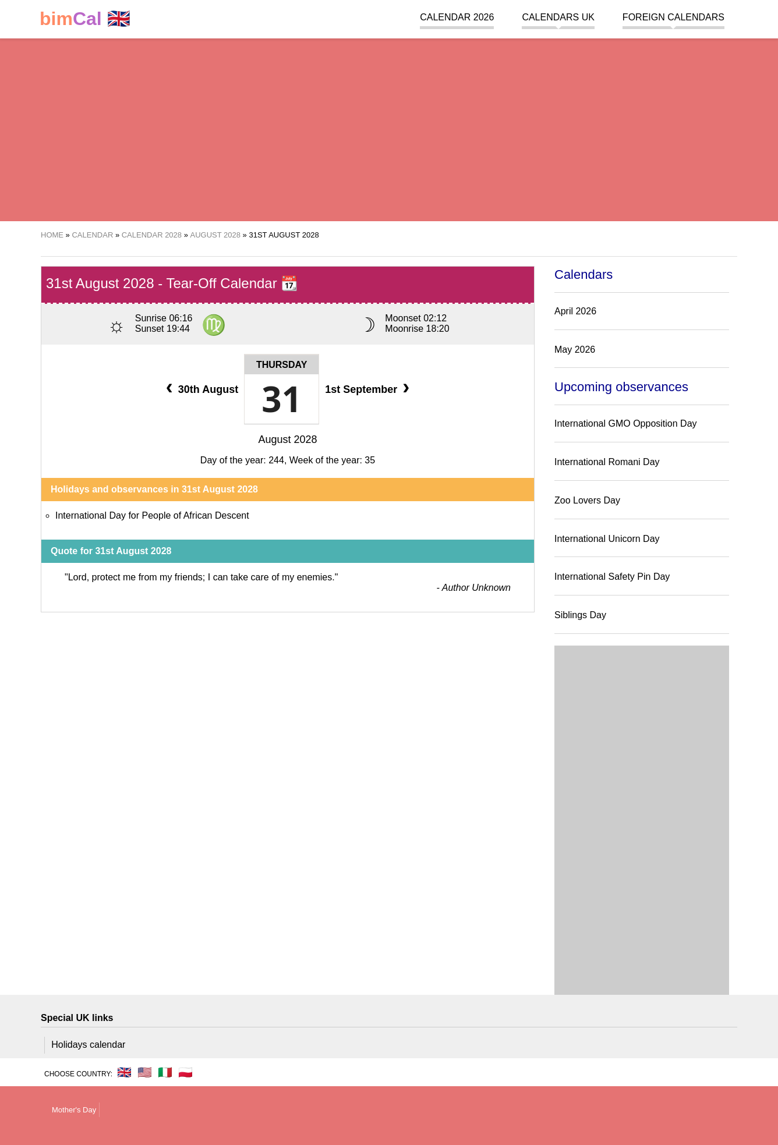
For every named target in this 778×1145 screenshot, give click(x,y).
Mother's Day (74, 1109)
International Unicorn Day (607, 539)
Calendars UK (558, 17)
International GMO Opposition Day (625, 423)
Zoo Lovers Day (587, 500)
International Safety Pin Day (612, 577)
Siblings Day (580, 615)
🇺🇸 (144, 1072)
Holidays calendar (88, 1045)
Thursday (281, 365)
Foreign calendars (673, 17)
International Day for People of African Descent (152, 515)
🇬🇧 (85, 19)
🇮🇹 (165, 1072)
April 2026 (575, 311)
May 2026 (574, 350)
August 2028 (287, 439)
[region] (389, 128)
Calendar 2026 (457, 17)
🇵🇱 (185, 1072)
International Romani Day (607, 462)
